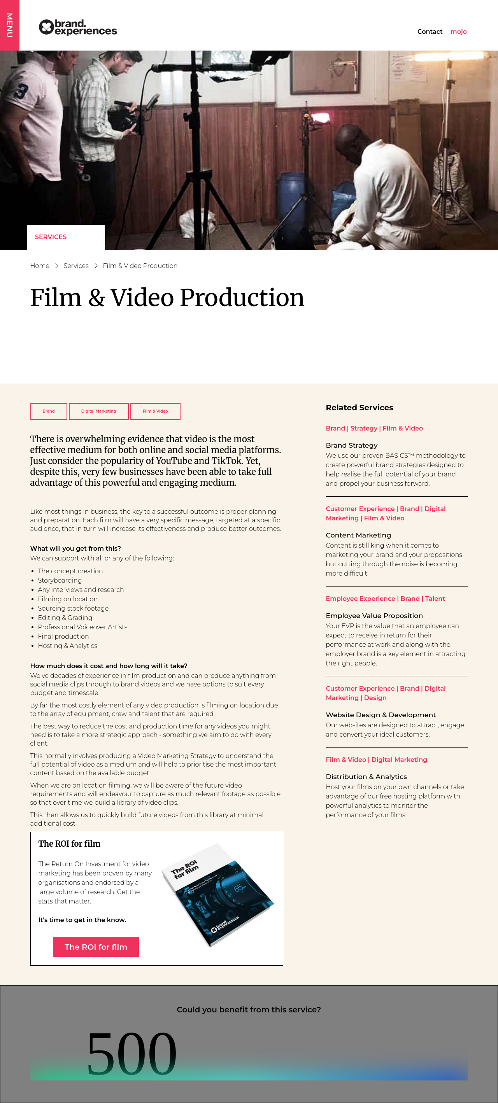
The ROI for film (96, 947)
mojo (459, 31)
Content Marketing (358, 535)
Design (375, 698)
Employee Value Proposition (374, 615)
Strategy (364, 428)
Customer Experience (360, 509)
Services (51, 237)
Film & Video (155, 411)
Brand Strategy (352, 445)
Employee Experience (361, 598)
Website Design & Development (381, 715)
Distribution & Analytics (366, 776)
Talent (435, 598)
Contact (430, 31)
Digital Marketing (98, 411)
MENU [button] (9, 25)
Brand (49, 411)
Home (40, 266)
